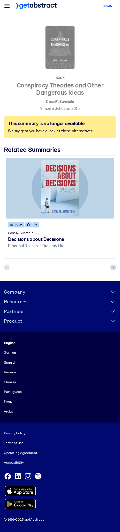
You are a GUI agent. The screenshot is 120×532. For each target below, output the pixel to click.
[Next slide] (113, 268)
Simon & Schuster (55, 108)
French (9, 401)
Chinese (10, 382)
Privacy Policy (14, 433)
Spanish (10, 362)
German (10, 352)
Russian (10, 372)
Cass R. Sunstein (60, 101)
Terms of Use (13, 443)
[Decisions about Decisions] (60, 188)
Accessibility (14, 462)
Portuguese (13, 392)
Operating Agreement (20, 452)
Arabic (9, 411)
